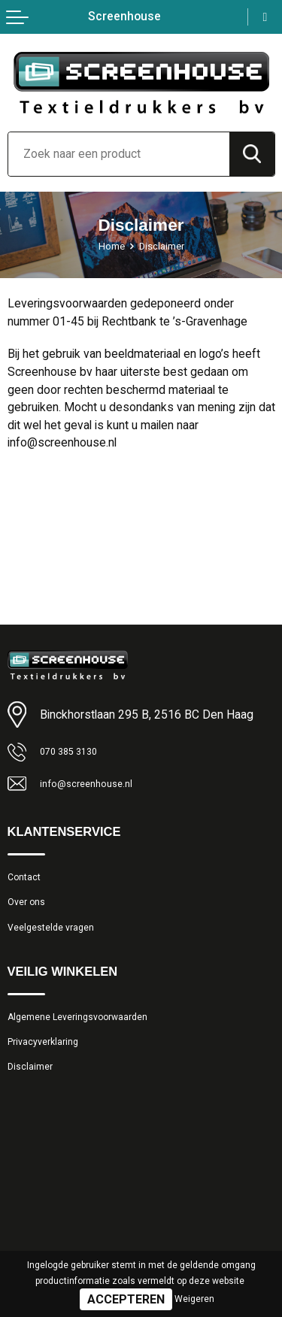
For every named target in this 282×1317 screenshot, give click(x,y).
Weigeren (194, 1299)
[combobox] (118, 154)
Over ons (30, 911)
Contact (27, 882)
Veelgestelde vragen (58, 940)
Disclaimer (34, 1091)
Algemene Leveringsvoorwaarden (91, 1033)
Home (107, 246)
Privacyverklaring (49, 1062)
